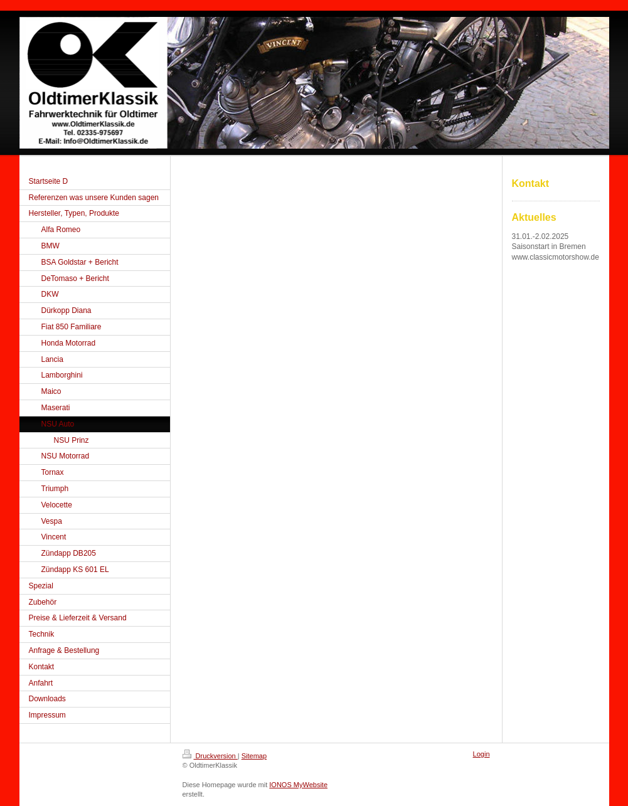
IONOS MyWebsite (298, 784)
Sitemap (254, 756)
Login (481, 754)
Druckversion (210, 756)
